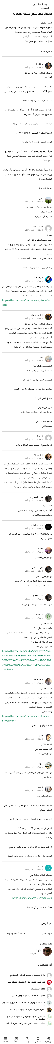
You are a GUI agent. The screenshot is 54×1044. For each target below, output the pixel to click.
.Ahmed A (38, 680)
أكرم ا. (40, 357)
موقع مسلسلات (38, 989)
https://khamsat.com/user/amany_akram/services (26, 303)
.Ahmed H (38, 455)
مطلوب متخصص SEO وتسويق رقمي (28, 996)
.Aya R (40, 787)
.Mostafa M (38, 226)
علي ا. (38, 950)
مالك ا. (40, 549)
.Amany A (38, 278)
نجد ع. (40, 735)
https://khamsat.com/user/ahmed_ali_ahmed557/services (26, 718)
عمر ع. (40, 198)
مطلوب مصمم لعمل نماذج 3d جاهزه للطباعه (25, 1023)
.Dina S (40, 436)
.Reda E (39, 64)
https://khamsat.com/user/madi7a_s (32, 898)
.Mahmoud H (37, 315)
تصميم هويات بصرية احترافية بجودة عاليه (27, 1010)
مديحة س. (38, 866)
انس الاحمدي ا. (36, 497)
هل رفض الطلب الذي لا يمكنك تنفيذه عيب (26, 982)
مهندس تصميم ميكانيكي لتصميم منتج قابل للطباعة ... (25, 1018)
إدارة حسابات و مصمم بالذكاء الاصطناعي (27, 975)
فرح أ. (40, 764)
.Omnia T (39, 615)
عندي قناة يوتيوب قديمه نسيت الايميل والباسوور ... (23, 1004)
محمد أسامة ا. (37, 525)
